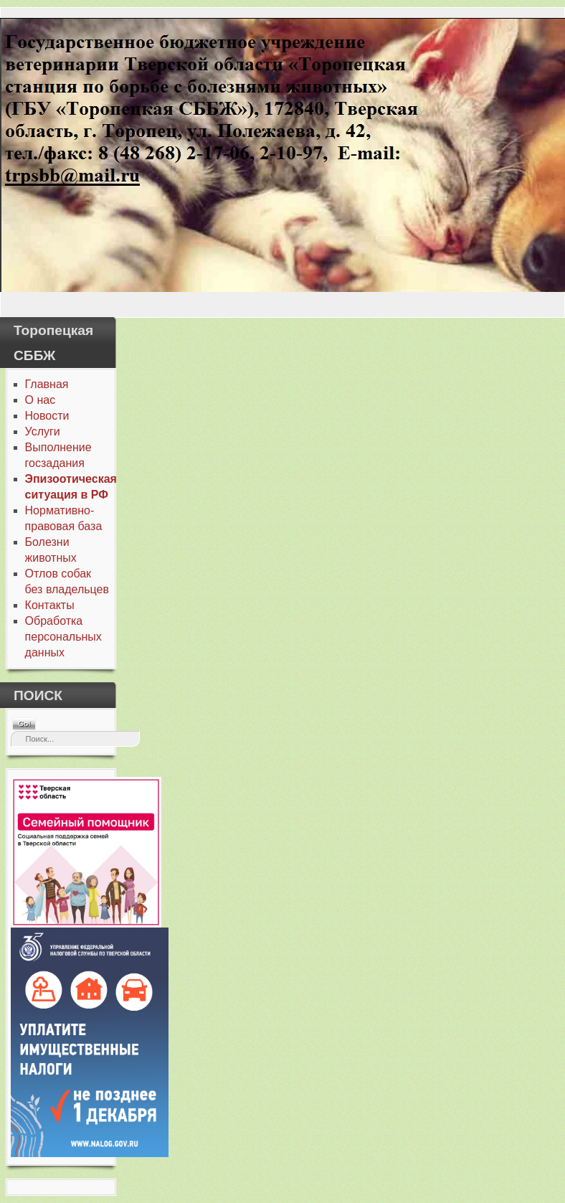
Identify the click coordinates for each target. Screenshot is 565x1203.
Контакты (50, 605)
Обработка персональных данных (63, 637)
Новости (47, 416)
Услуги (42, 431)
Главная (47, 384)
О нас (40, 400)
